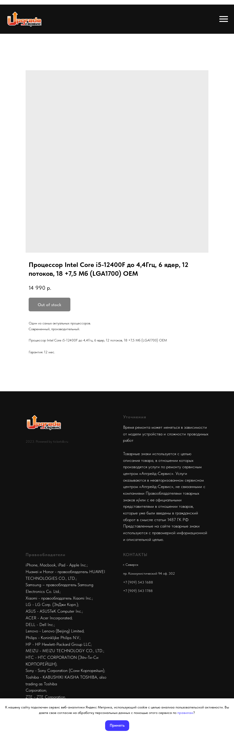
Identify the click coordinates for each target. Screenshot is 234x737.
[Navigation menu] (223, 19)
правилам (185, 713)
